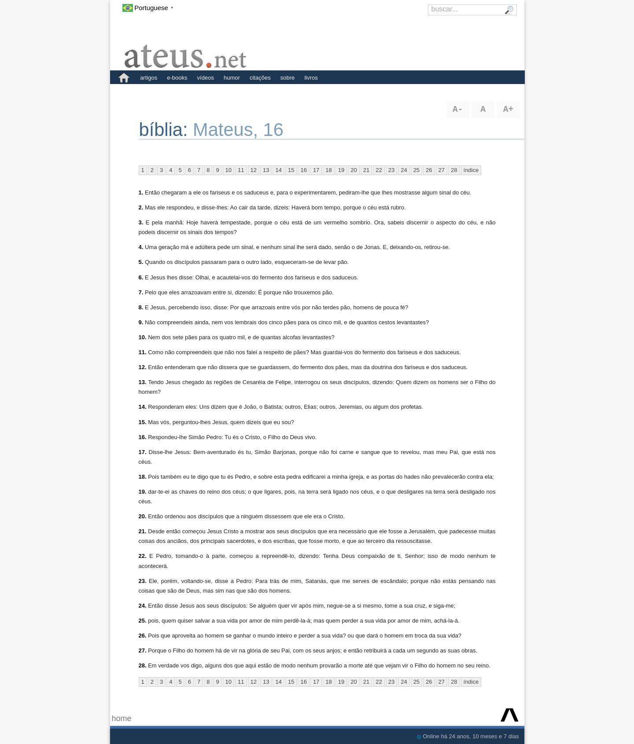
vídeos (205, 77)
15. (143, 422)
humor (232, 77)
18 (328, 170)
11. (143, 352)
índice (471, 170)
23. (143, 581)
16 (303, 170)
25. (143, 620)
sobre (287, 77)
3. (141, 222)
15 (291, 170)
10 (228, 170)
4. (141, 247)
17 (316, 170)
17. (143, 452)
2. (141, 207)
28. (143, 665)
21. (143, 531)
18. (143, 476)
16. (143, 437)
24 (404, 170)
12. (143, 367)
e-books (177, 77)
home (122, 718)
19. (143, 491)
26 (429, 170)
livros (310, 77)
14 (278, 170)
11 (241, 170)
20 (353, 170)
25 (416, 170)
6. (141, 277)
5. (141, 262)
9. (141, 322)
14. (143, 406)
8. (141, 307)
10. (143, 337)
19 (341, 170)
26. (143, 635)
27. (143, 650)
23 (391, 170)
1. (141, 192)
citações (260, 77)
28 (454, 170)
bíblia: (166, 129)
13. (143, 382)
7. (141, 292)
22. (143, 556)
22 (379, 170)
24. (143, 605)
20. (143, 516)
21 (366, 170)
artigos (148, 77)
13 (266, 170)
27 (442, 170)
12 (254, 170)
